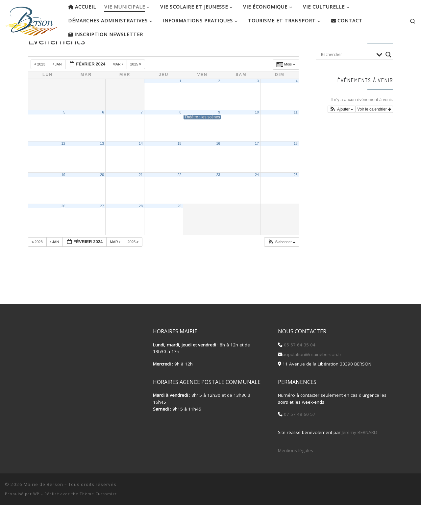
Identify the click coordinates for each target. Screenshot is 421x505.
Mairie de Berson (43, 484)
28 (141, 227)
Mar (118, 86)
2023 (40, 86)
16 (218, 165)
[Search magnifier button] (388, 75)
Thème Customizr (98, 493)
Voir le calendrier (374, 130)
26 (63, 227)
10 (257, 134)
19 (63, 196)
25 (296, 196)
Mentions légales (295, 450)
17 (257, 165)
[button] (281, 263)
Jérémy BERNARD (359, 432)
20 (102, 196)
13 (102, 165)
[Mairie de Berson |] (31, 19)
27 (102, 227)
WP (36, 493)
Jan (58, 86)
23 (218, 196)
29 (180, 227)
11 (296, 134)
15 (180, 165)
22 (180, 196)
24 (257, 196)
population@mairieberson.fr (312, 354)
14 (141, 165)
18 (296, 165)
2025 (136, 86)
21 (141, 196)
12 (63, 165)
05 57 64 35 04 (299, 345)
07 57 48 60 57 (299, 414)
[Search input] (347, 75)
